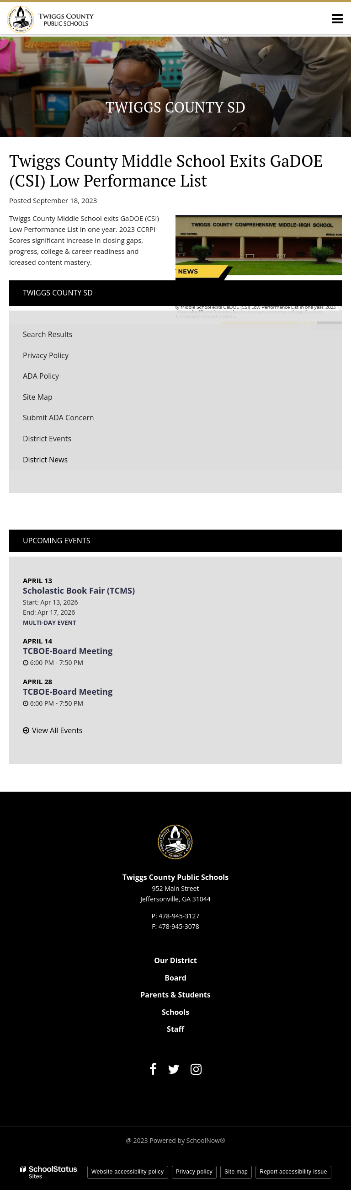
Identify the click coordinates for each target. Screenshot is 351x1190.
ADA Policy (41, 376)
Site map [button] (236, 1172)
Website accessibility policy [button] (127, 1172)
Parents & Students (175, 995)
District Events (47, 439)
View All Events (57, 730)
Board (175, 978)
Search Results (47, 334)
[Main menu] (337, 18)
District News (45, 460)
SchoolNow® (205, 1140)
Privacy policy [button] (194, 1172)
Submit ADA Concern (58, 418)
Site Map (38, 397)
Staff (175, 1029)
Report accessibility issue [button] (293, 1172)
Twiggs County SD (58, 293)
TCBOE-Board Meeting (67, 650)
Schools (175, 1012)
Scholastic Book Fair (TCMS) (79, 590)
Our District (175, 960)
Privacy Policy (46, 355)
